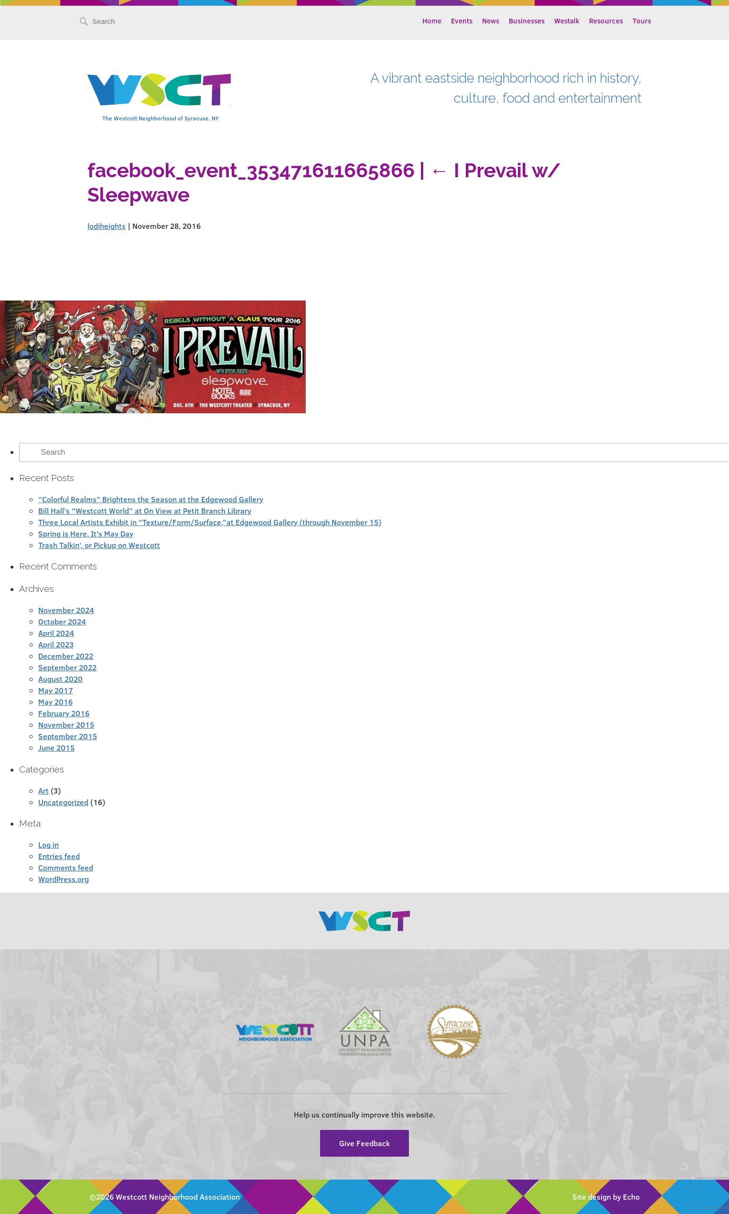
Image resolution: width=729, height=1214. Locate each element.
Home (431, 20)
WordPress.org (63, 879)
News (490, 20)
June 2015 (56, 747)
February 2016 (63, 713)
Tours (642, 20)
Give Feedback (364, 1143)
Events (461, 20)
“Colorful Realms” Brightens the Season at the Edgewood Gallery (150, 499)
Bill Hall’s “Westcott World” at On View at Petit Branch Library (144, 510)
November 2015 (66, 725)
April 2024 (56, 633)
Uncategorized (63, 802)
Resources (606, 20)
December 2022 (65, 656)
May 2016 (55, 702)
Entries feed (59, 856)
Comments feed (65, 867)
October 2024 (62, 621)
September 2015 (67, 736)
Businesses (527, 20)
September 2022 (67, 667)
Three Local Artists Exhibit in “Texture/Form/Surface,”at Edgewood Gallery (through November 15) (209, 522)
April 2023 (56, 644)
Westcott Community (159, 90)
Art (43, 790)
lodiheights (106, 226)
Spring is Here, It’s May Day (85, 533)
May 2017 (55, 690)
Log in (48, 844)
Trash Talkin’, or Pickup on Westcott (99, 545)
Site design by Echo (606, 1197)
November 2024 (66, 610)
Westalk (566, 20)
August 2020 (60, 679)
